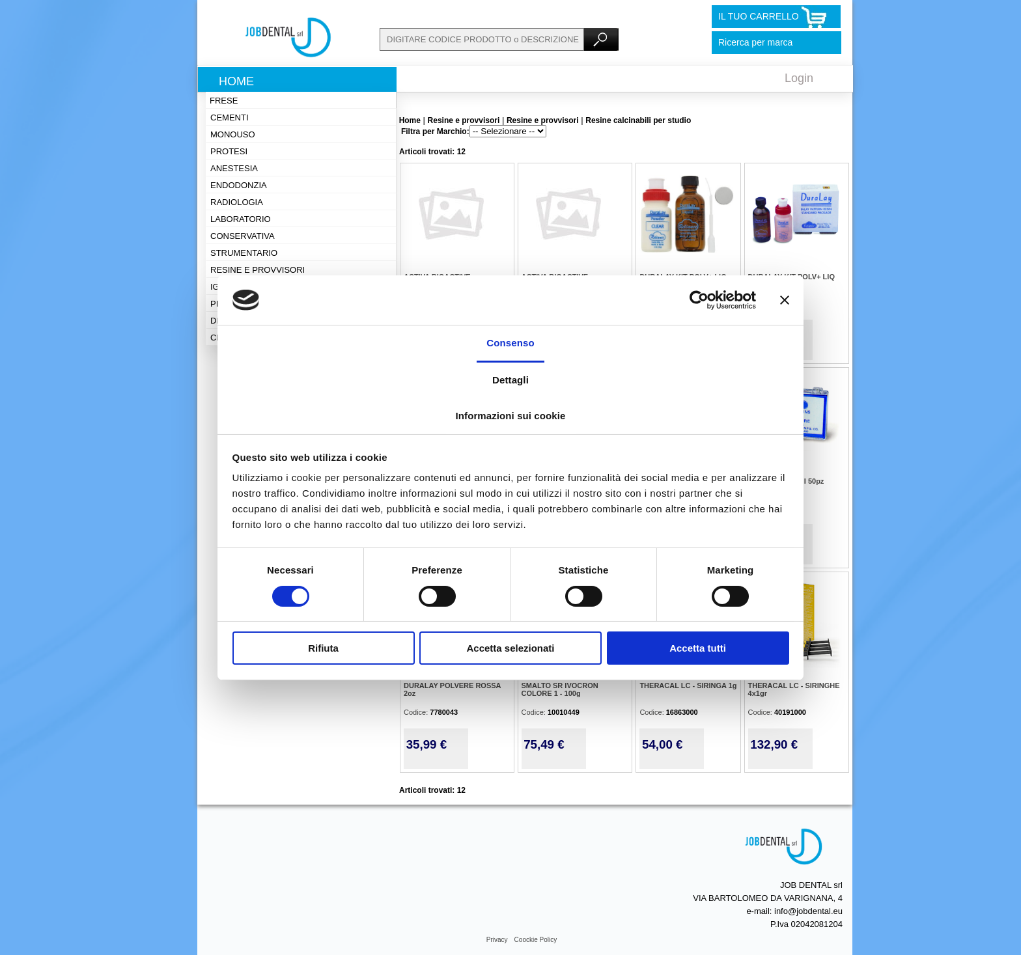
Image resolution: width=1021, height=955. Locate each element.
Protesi (228, 151)
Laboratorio (240, 219)
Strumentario (243, 253)
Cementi (229, 117)
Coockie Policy (535, 939)
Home (236, 81)
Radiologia (236, 202)
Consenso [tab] (510, 342)
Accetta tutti (697, 648)
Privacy (497, 939)
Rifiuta (323, 648)
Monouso (232, 134)
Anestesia (234, 168)
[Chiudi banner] (784, 300)
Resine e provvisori (257, 270)
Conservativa (242, 236)
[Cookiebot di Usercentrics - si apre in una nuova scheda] (699, 300)
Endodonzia (238, 185)
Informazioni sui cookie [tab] (511, 415)
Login (799, 78)
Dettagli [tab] (510, 379)
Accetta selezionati (510, 648)
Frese (224, 100)
